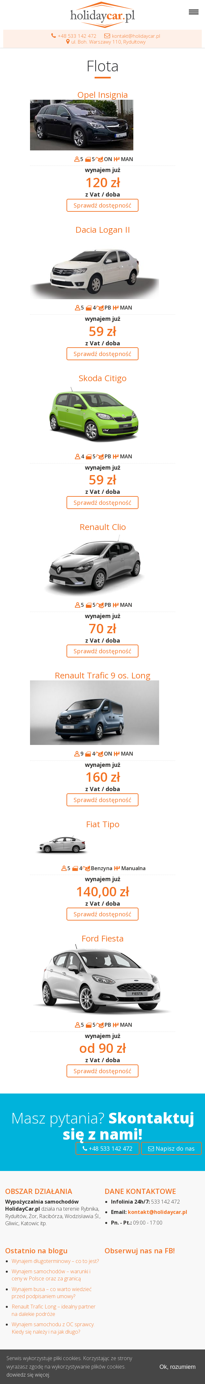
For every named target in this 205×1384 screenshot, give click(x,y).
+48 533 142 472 (74, 36)
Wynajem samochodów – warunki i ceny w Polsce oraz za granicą (51, 1275)
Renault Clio (102, 527)
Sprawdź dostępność (102, 205)
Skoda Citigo (103, 378)
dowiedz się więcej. (28, 1374)
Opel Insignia (102, 94)
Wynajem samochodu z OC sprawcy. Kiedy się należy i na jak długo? (53, 1328)
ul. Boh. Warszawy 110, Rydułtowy (106, 42)
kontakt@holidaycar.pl (132, 36)
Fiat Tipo (102, 824)
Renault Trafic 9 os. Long (102, 675)
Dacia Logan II (102, 229)
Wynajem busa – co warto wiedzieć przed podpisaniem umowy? (52, 1293)
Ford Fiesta (102, 938)
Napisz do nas (171, 1148)
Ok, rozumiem (177, 1367)
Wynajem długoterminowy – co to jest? (55, 1261)
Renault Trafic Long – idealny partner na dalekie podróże (54, 1310)
